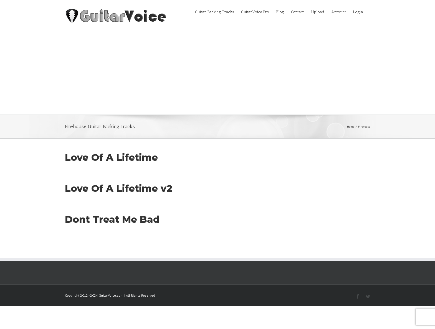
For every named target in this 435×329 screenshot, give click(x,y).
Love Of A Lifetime (111, 157)
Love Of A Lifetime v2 (119, 188)
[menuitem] (218, 11)
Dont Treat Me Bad (112, 219)
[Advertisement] (217, 73)
